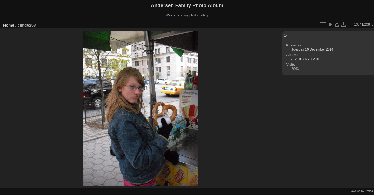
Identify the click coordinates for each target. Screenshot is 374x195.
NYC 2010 (312, 59)
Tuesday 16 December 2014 (312, 49)
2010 (298, 59)
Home (8, 25)
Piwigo (369, 190)
